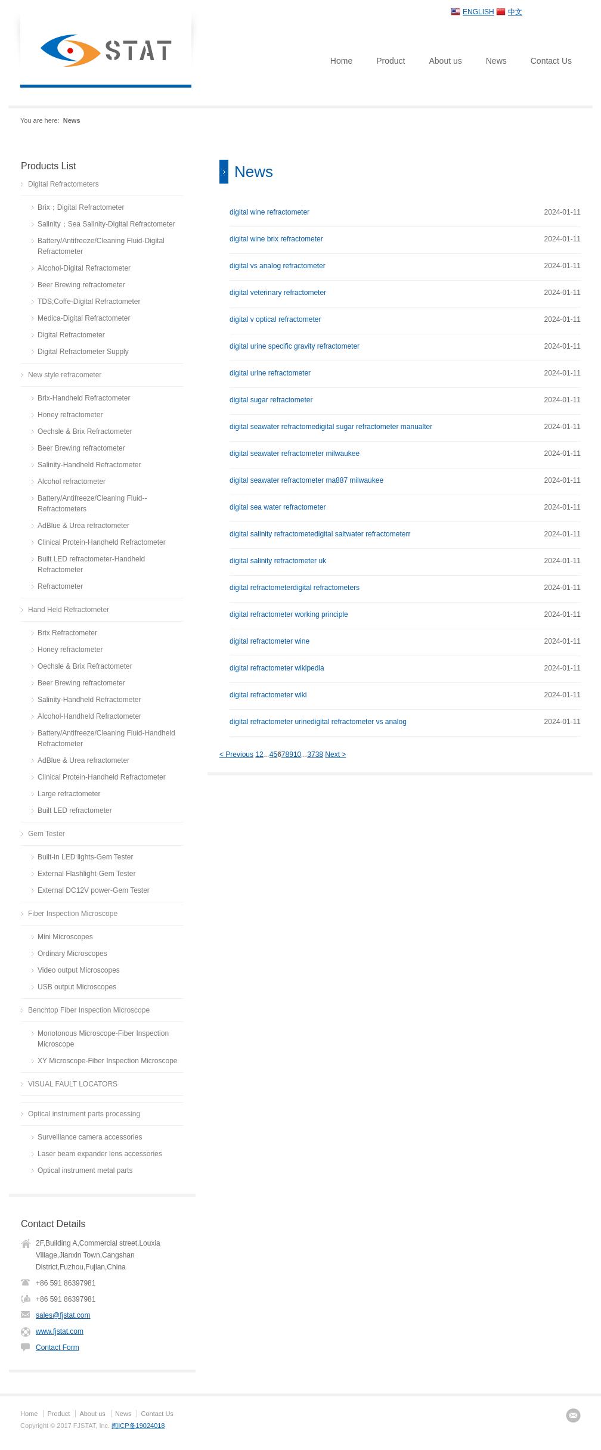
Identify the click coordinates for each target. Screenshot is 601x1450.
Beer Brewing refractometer (81, 285)
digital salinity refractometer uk (278, 561)
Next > (335, 754)
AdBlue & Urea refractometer (83, 525)
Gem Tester (46, 834)
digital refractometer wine (269, 641)
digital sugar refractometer (271, 400)
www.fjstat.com (59, 1331)
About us (445, 61)
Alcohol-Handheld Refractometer (89, 716)
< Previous (236, 754)
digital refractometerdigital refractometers (295, 587)
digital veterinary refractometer (278, 292)
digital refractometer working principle (289, 614)
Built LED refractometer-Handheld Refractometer (91, 564)
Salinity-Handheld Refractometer (89, 465)
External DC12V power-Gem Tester (94, 890)
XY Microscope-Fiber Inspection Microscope (108, 1061)
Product (390, 61)
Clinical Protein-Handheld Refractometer (102, 542)
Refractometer (60, 586)
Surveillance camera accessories (90, 1137)
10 (297, 754)
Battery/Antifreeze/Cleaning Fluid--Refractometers (92, 503)
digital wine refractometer (269, 212)
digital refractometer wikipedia (277, 668)
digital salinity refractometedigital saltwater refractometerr (320, 534)
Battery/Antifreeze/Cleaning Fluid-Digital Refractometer (101, 246)
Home (341, 61)
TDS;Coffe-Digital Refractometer (89, 301)
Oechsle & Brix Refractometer (85, 431)
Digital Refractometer (71, 335)
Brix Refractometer (67, 633)
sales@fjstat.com (63, 1315)
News (496, 61)
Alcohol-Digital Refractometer (84, 268)
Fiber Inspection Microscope (72, 913)
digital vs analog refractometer (278, 266)
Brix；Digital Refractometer (81, 207)
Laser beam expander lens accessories (100, 1154)
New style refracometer (64, 375)
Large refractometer (69, 794)
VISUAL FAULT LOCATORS (72, 1084)
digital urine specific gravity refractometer (295, 346)
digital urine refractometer (270, 373)
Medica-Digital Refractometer (84, 318)
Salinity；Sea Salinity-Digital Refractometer (106, 224)
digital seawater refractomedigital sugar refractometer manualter (331, 427)
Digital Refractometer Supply (83, 351)
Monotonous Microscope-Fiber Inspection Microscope (103, 1038)
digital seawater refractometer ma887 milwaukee (306, 480)
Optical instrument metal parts (85, 1170)
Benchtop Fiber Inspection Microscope (89, 1010)
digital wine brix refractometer (276, 239)
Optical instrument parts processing (84, 1114)
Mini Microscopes (65, 937)
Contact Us (551, 61)
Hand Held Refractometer (68, 610)
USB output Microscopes (77, 987)
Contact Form (57, 1347)
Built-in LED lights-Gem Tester (86, 857)
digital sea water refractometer (278, 507)
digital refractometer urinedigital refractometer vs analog (318, 722)
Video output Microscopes (79, 970)
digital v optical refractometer (275, 319)
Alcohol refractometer (72, 481)
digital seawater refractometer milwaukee (295, 453)
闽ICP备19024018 (138, 1425)
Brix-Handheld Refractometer (84, 398)
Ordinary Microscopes (72, 953)
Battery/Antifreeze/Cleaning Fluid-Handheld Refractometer (106, 738)
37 (311, 754)
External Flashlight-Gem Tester (87, 874)
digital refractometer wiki (268, 695)
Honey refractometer (70, 415)
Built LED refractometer (75, 810)
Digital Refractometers (63, 184)
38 (319, 754)
